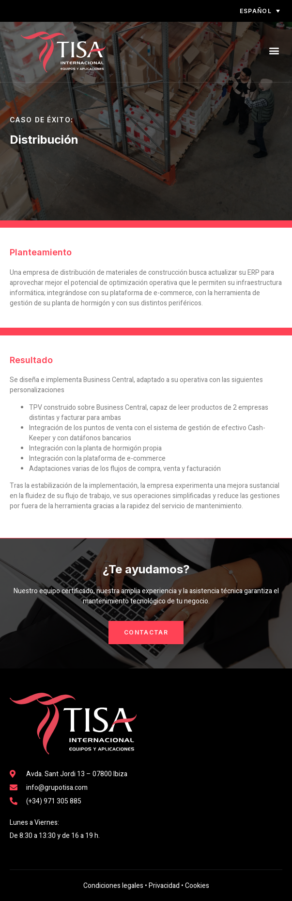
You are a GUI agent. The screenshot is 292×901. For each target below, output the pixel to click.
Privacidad (164, 886)
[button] (274, 51)
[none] (232, 11)
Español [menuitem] (256, 11)
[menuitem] (232, 11)
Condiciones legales (113, 886)
